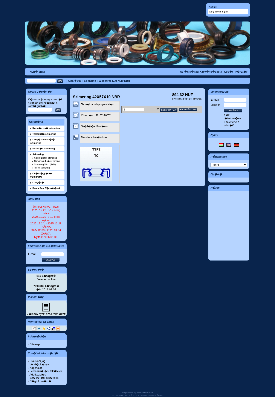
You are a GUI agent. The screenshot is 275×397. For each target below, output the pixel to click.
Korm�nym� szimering (46, 128)
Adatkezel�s (37, 374)
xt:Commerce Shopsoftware (150, 395)
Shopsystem (127, 392)
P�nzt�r (241, 71)
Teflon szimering (42, 168)
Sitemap (35, 344)
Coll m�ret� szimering (45, 158)
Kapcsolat (36, 367)
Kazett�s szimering (43, 148)
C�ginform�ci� (40, 381)
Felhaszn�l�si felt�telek (46, 371)
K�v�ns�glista (211, 71)
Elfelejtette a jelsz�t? (231, 123)
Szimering (90, 80)
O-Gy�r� (38, 182)
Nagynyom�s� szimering (47, 161)
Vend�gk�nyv (39, 364)
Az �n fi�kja (189, 71)
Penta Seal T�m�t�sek (46, 188)
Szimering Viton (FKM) (45, 164)
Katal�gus (74, 80)
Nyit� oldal (37, 71)
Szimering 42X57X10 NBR (114, 80)
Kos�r (228, 71)
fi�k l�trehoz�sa (232, 116)
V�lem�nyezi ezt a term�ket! (46, 314)
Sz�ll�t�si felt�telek (44, 377)
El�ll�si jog (38, 361)
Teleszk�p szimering (44, 134)
